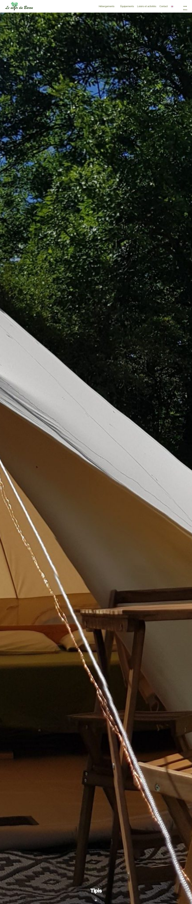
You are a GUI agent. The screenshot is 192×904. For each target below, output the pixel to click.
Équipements (127, 7)
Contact (163, 7)
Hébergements (107, 7)
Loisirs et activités (146, 7)
